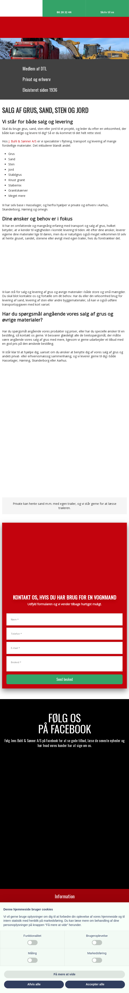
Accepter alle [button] (95, 984)
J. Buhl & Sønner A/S (23, 141)
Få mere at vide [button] (64, 974)
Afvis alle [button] (33, 984)
